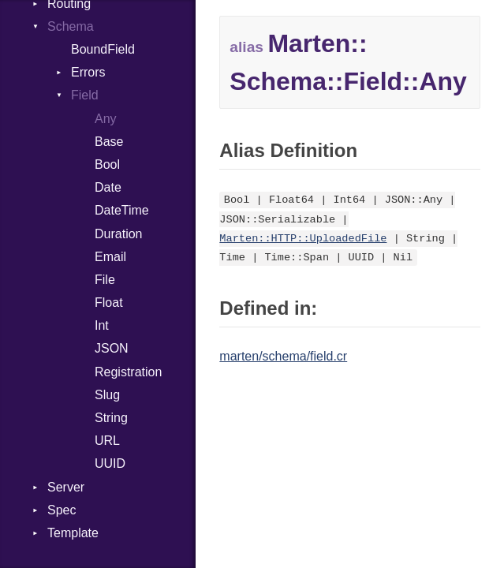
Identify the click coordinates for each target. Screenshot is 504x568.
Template (73, 533)
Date (108, 187)
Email (110, 256)
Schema (70, 26)
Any (106, 118)
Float (109, 302)
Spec (61, 510)
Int (102, 325)
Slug (107, 395)
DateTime (122, 210)
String (111, 417)
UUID (110, 463)
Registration (128, 372)
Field (85, 95)
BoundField (103, 49)
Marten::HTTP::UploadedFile (302, 239)
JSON (112, 348)
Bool (107, 164)
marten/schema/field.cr (283, 356)
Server (65, 487)
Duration (118, 234)
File (105, 279)
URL (107, 440)
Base (109, 141)
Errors (88, 72)
